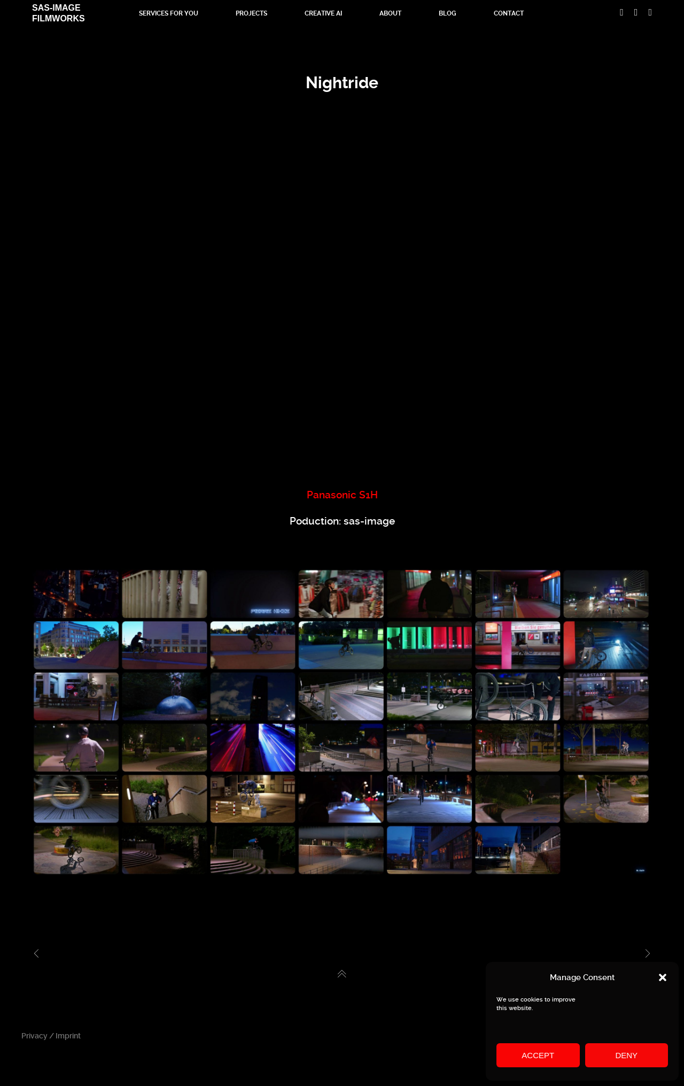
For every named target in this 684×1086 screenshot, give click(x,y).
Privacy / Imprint (51, 1035)
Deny (626, 1055)
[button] (662, 977)
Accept (538, 1055)
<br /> (342, 302)
